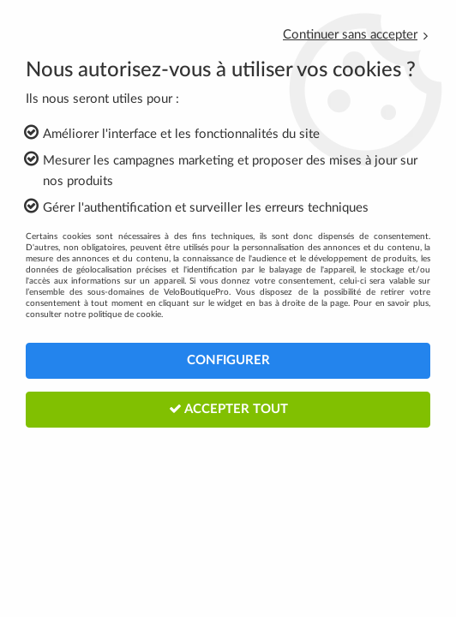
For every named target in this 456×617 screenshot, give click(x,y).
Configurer (228, 360)
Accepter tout (228, 409)
